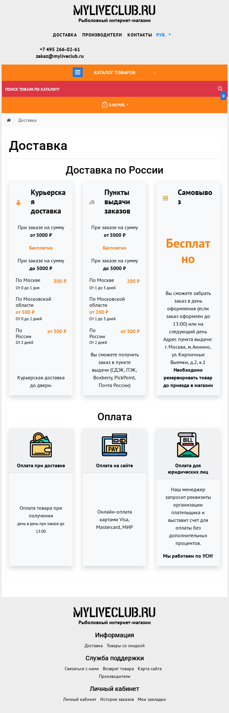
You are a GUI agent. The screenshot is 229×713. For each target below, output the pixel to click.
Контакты (139, 35)
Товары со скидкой (126, 645)
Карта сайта (150, 668)
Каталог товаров (114, 72)
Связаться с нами (82, 668)
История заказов (117, 699)
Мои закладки (152, 699)
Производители (102, 35)
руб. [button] (162, 35)
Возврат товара (118, 668)
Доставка (65, 35)
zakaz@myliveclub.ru (60, 56)
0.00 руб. (164, 102)
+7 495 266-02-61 (60, 49)
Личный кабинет (79, 699)
